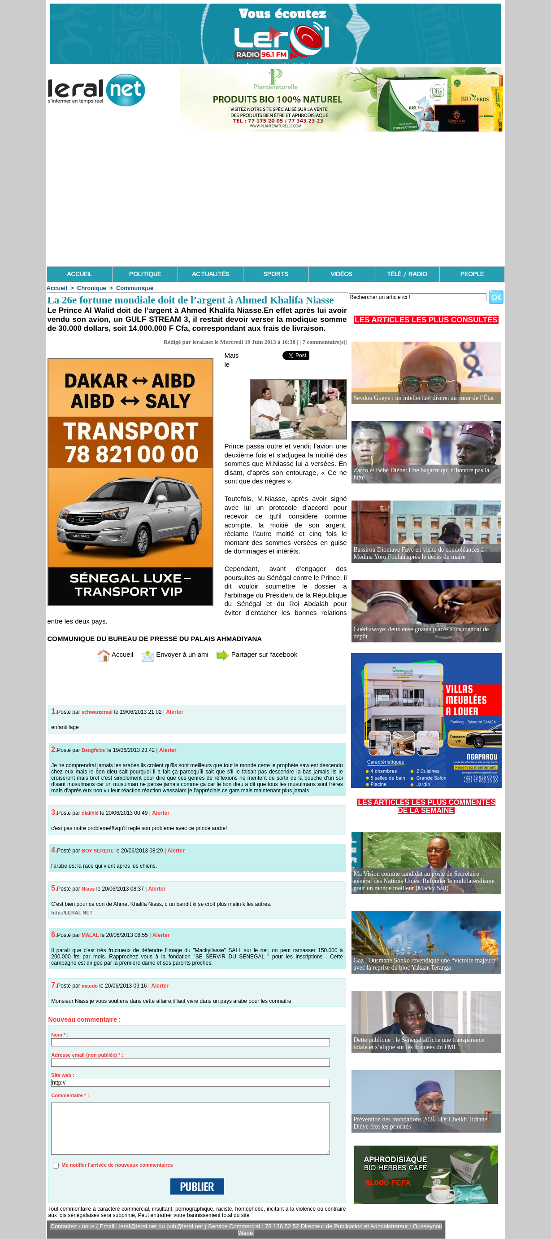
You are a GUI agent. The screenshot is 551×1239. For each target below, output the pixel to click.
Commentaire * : (70, 1095)
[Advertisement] (276, 199)
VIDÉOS (341, 274)
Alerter (174, 712)
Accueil (57, 288)
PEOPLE (472, 274)
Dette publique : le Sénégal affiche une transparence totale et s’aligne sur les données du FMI (419, 1043)
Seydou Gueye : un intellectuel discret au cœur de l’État (424, 398)
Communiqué (134, 288)
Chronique (91, 288)
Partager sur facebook (257, 654)
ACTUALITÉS (210, 274)
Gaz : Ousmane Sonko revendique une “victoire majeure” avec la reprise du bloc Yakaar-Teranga (426, 964)
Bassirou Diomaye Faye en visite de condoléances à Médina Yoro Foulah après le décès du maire (419, 553)
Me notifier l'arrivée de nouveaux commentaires (117, 1165)
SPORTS (276, 274)
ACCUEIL (79, 274)
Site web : (62, 1075)
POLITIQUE (145, 274)
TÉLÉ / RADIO (406, 274)
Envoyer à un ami (174, 654)
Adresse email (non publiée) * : (87, 1055)
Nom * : (60, 1034)
